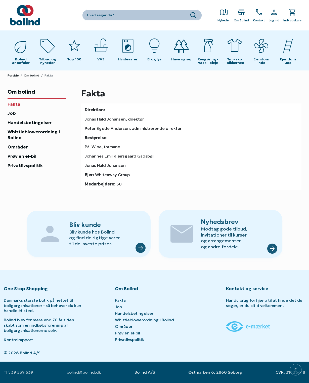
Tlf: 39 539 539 (18, 372)
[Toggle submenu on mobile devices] (101, 50)
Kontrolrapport (18, 339)
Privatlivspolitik (25, 165)
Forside (13, 75)
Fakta (14, 104)
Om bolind (31, 75)
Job (12, 113)
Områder (18, 147)
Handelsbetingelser (30, 122)
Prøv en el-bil (22, 156)
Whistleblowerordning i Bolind (34, 134)
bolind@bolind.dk (84, 372)
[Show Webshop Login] (274, 15)
